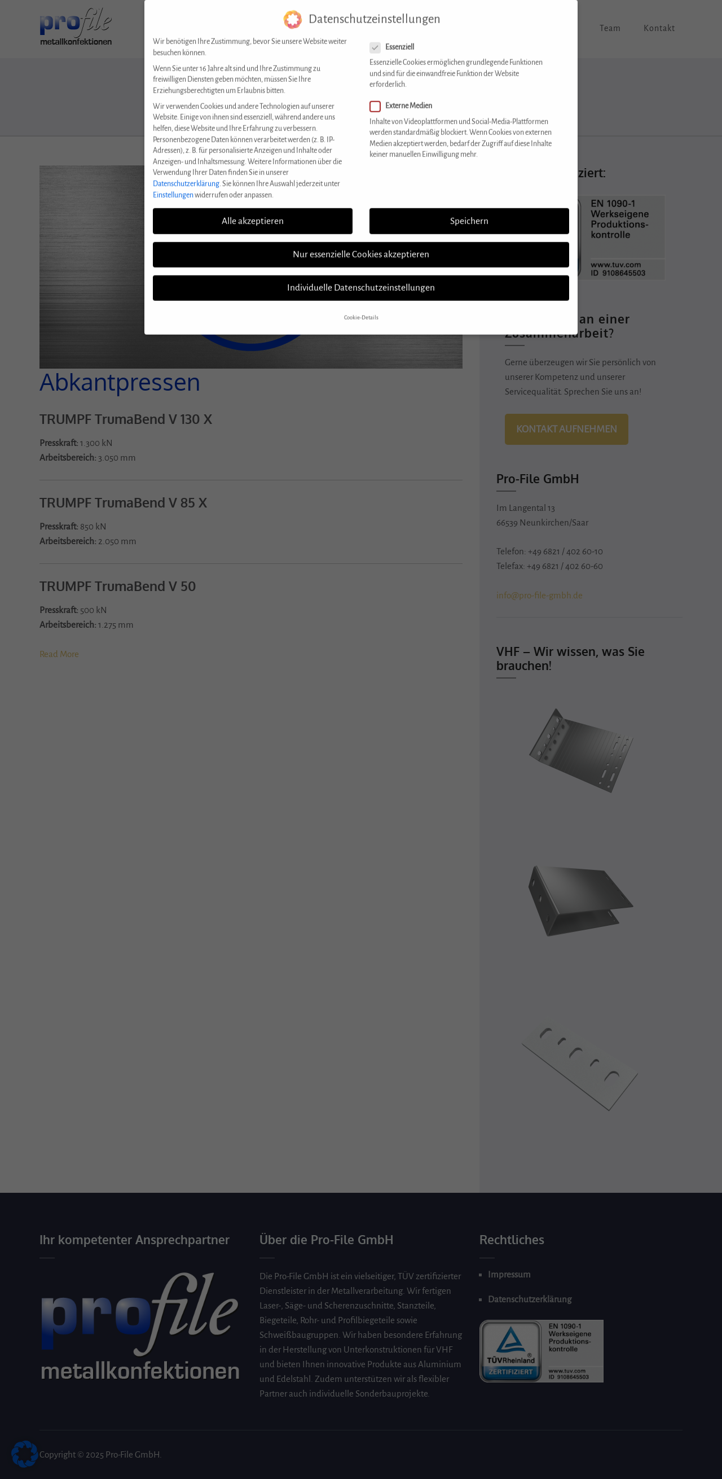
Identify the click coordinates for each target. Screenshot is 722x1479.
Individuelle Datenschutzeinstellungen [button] (361, 279)
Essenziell (395, 39)
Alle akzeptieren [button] (253, 213)
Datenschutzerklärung (186, 176)
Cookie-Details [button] (361, 310)
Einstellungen (173, 187)
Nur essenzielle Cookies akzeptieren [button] (361, 246)
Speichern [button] (469, 213)
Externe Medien (404, 98)
